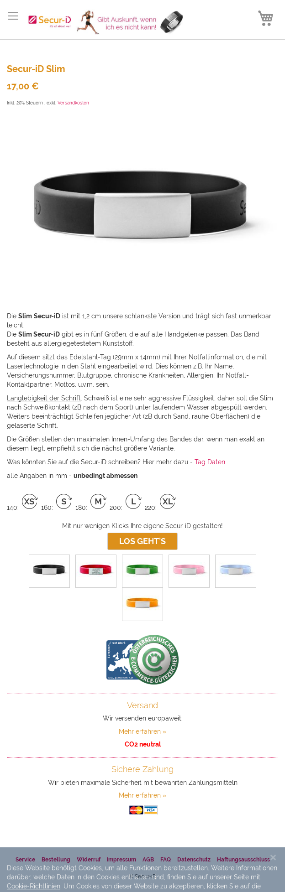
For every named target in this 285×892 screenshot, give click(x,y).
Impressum (121, 859)
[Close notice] (273, 874)
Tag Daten (210, 462)
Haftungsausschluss (243, 859)
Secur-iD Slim (36, 68)
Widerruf (88, 859)
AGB (148, 859)
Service (25, 859)
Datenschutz (194, 859)
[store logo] (102, 22)
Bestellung (56, 859)
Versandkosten (73, 102)
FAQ (165, 859)
